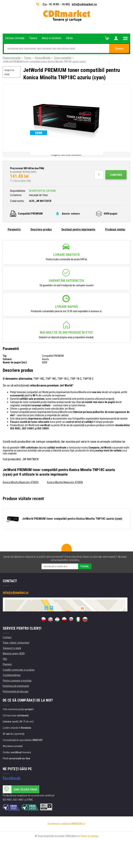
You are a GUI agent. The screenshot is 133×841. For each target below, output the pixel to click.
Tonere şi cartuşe (89, 836)
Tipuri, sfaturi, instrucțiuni (16, 642)
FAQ (5, 659)
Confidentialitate (12, 675)
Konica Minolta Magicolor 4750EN (20, 482)
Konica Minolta (42, 57)
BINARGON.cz (78, 823)
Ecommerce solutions (59, 823)
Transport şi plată (12, 648)
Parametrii (14, 229)
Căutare (119, 48)
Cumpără (116, 175)
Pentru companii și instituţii (17, 680)
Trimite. (84, 566)
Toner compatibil (62, 57)
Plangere (7, 664)
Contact (7, 637)
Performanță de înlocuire (16, 691)
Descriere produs (41, 229)
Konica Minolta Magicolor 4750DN (65, 482)
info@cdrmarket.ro (84, 4)
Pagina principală (11, 57)
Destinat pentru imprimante (78, 229)
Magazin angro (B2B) (14, 653)
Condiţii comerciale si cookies (19, 669)
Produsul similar (115, 229)
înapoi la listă (9, 72)
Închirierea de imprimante (16, 686)
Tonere (27, 57)
